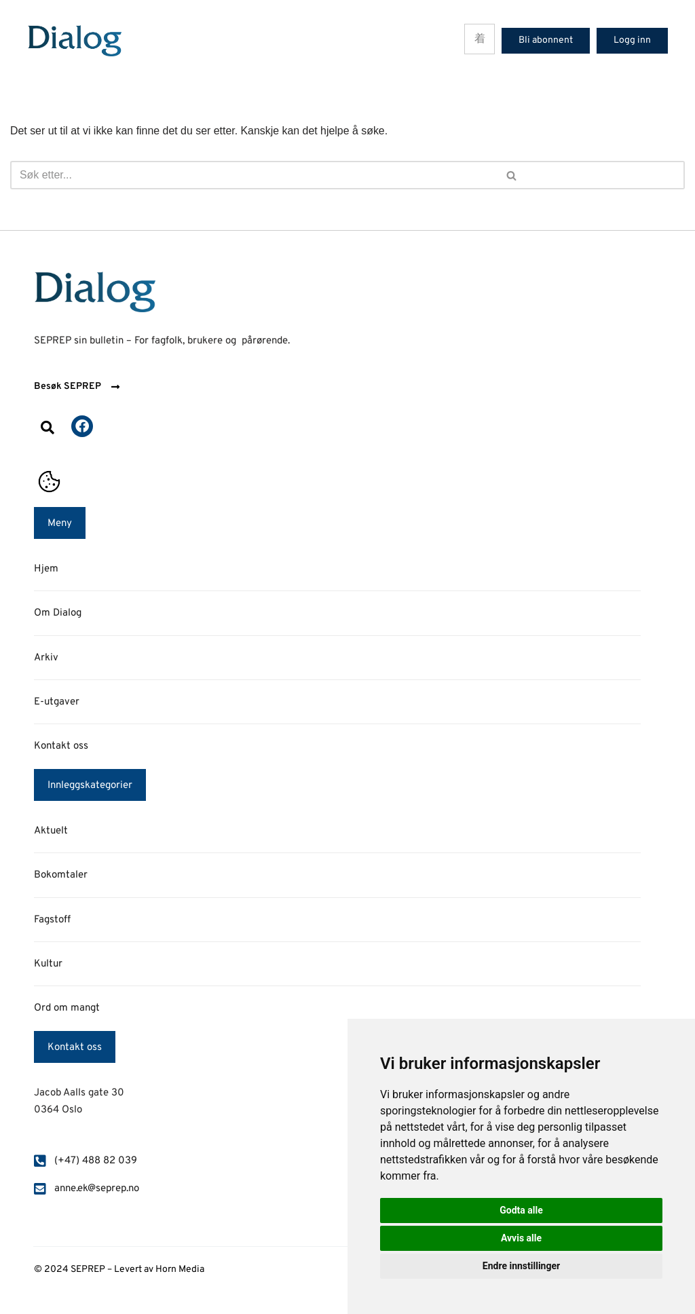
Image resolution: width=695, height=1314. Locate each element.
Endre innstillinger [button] (521, 1265)
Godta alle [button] (521, 1210)
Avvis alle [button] (521, 1238)
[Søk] (175, 175)
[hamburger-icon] (479, 39)
